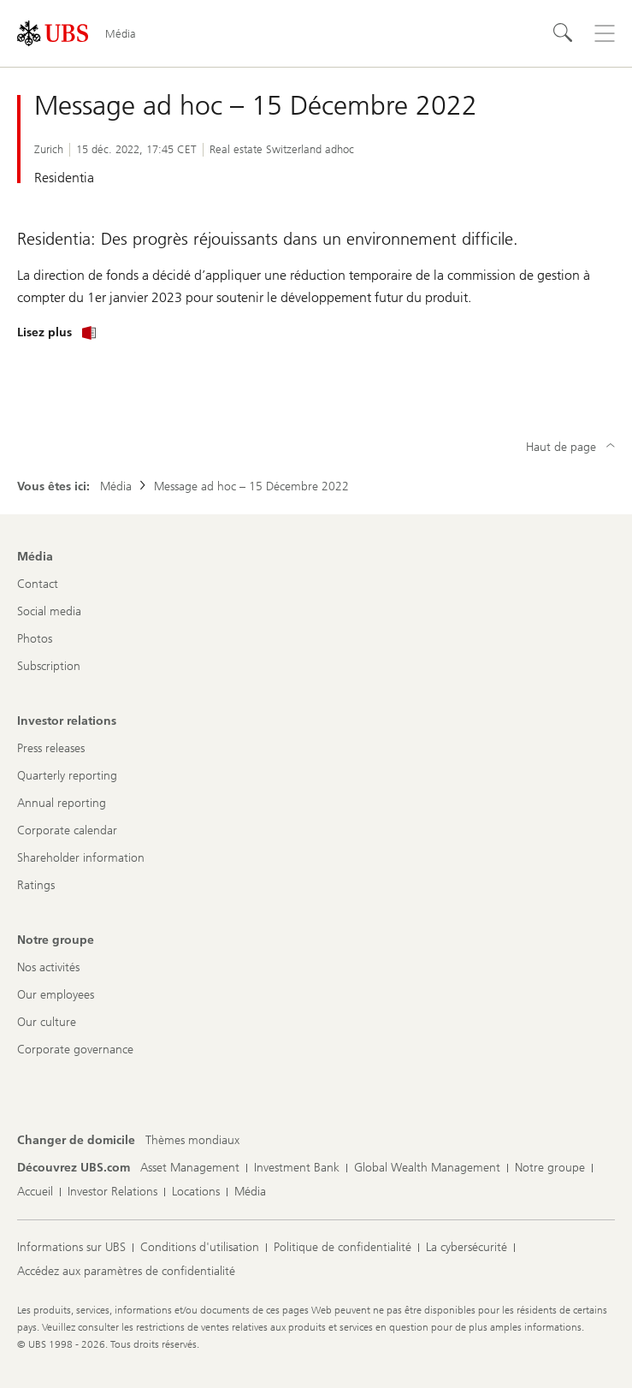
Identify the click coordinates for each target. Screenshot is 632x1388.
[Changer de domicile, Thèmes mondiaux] (192, 1140)
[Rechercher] (563, 33)
